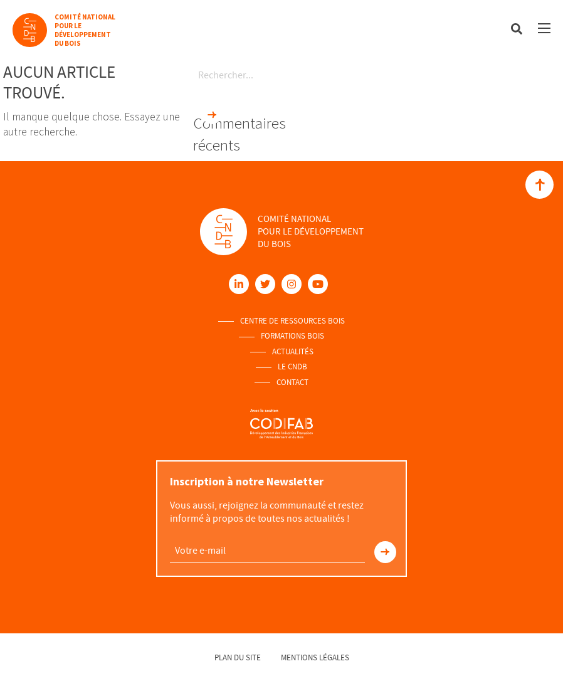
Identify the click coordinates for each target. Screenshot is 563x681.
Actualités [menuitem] (292, 352)
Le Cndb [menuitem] (292, 367)
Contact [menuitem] (292, 382)
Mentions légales (315, 657)
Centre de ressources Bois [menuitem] (292, 321)
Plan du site (237, 657)
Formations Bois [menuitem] (292, 336)
